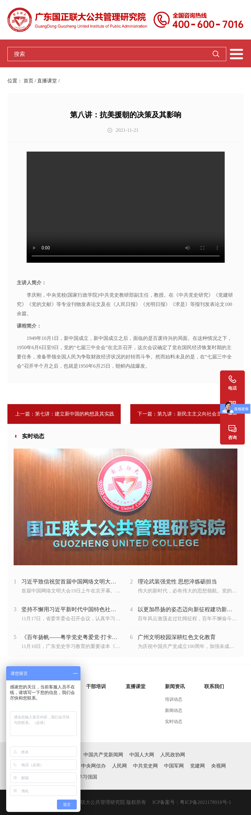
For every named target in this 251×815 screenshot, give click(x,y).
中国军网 (174, 765)
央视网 (218, 765)
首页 (28, 80)
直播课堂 (47, 80)
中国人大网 (141, 754)
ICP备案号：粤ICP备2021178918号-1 (191, 802)
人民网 (119, 765)
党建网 (197, 765)
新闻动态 (173, 710)
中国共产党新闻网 (103, 754)
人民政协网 (172, 754)
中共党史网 (145, 765)
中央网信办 (93, 765)
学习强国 (87, 776)
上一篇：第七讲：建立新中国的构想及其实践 (64, 413)
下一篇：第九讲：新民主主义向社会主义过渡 (186, 413)
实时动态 (173, 721)
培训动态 (173, 699)
